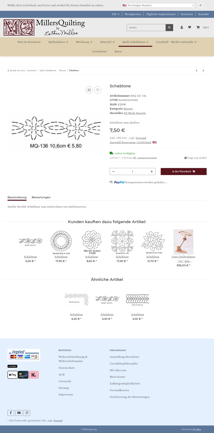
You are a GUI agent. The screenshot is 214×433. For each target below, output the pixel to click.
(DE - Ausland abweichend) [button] (145, 157)
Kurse (118, 51)
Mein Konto (117, 377)
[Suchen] (146, 27)
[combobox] (158, 5)
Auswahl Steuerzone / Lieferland (133, 142)
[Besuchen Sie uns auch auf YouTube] (19, 413)
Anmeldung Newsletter (124, 357)
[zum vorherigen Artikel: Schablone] (196, 70)
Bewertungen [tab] (41, 197)
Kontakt (203, 14)
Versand (141, 138)
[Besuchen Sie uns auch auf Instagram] (27, 413)
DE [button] (114, 14)
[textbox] (157, 5)
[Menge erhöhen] (151, 171)
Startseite (187, 14)
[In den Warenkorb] (10, 82)
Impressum (66, 394)
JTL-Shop (196, 429)
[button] (182, 27)
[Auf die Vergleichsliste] (89, 90)
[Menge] (132, 171)
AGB (62, 374)
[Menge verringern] (113, 171)
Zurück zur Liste (17, 70)
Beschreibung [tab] (17, 197)
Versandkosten (119, 390)
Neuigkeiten (133, 14)
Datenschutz (67, 368)
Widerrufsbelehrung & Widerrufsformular (73, 359)
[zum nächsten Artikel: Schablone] (203, 70)
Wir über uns (118, 370)
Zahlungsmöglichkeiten (125, 383)
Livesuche (65, 381)
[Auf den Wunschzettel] (97, 90)
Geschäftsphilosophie (124, 363)
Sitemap (64, 388)
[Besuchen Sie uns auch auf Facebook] (11, 413)
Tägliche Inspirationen (161, 14)
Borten (128, 108)
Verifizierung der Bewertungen (130, 397)
